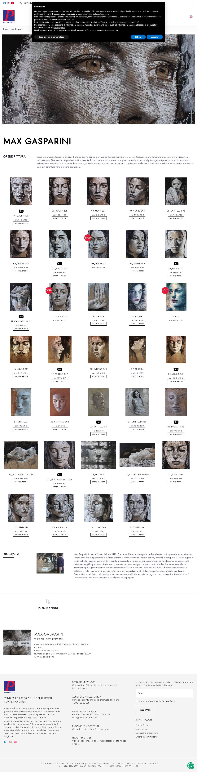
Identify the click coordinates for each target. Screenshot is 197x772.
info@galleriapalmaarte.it (85, 717)
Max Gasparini (17, 29)
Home (5, 29)
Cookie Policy (142, 729)
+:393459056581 (81, 703)
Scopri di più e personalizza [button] (51, 37)
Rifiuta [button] (138, 37)
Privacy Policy (169, 701)
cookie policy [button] (102, 14)
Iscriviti (145, 710)
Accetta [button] (154, 37)
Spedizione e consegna (147, 732)
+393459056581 (70, 766)
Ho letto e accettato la (157, 701)
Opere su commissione (146, 736)
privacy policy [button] (59, 27)
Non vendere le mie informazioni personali (120, 22)
